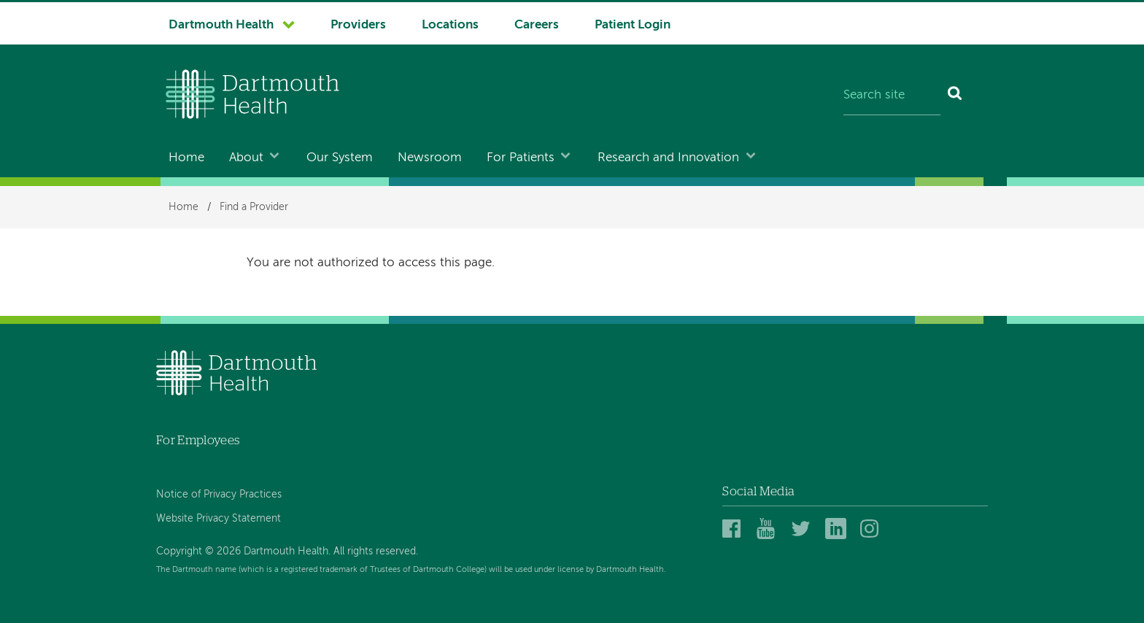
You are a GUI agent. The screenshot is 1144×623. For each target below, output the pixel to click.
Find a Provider (254, 207)
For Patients (520, 158)
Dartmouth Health (221, 25)
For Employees (197, 440)
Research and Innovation (668, 158)
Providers (358, 25)
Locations (450, 25)
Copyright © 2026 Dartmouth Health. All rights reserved (286, 551)
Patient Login (632, 25)
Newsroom (430, 158)
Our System (339, 158)
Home (186, 158)
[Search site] (891, 96)
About (246, 158)
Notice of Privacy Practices (219, 495)
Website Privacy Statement (218, 519)
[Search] (955, 96)
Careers (536, 25)
